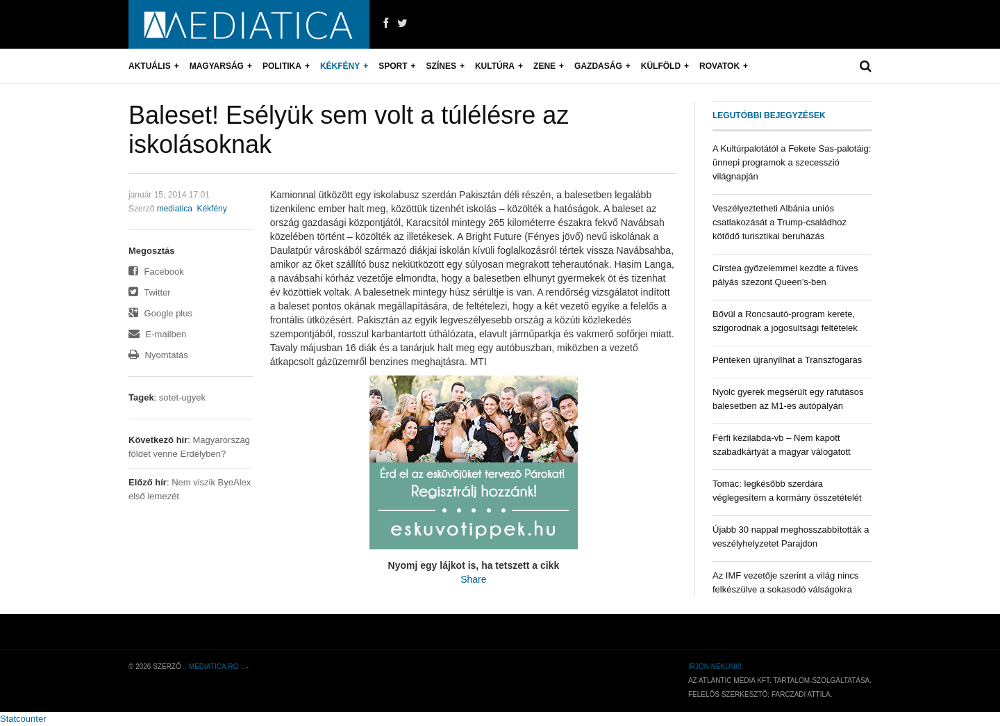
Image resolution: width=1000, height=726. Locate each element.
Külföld (661, 66)
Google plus (160, 313)
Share (473, 579)
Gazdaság (598, 66)
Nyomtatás (158, 355)
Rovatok (719, 66)
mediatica (174, 208)
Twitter (149, 292)
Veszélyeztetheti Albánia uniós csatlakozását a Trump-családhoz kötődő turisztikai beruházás (779, 222)
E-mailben (157, 334)
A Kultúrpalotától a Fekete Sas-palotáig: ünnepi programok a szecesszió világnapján (791, 162)
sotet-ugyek (182, 397)
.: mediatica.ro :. (213, 666)
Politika (281, 66)
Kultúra (495, 66)
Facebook (156, 271)
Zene (544, 66)
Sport (392, 66)
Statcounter (23, 718)
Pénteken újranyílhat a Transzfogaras (787, 360)
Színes (441, 66)
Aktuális (149, 66)
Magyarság (217, 66)
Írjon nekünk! (715, 666)
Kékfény (340, 66)
